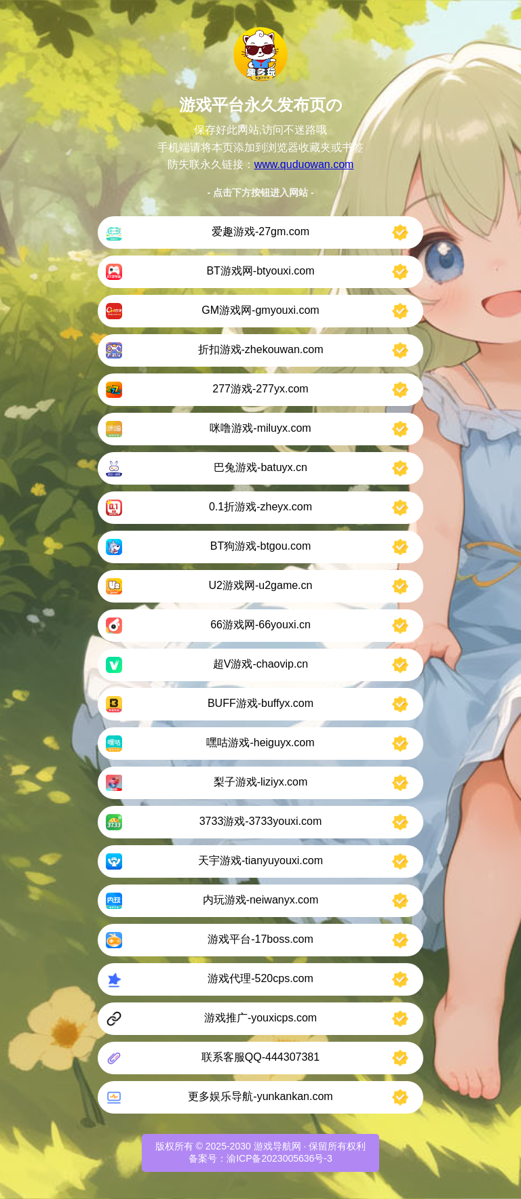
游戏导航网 (277, 1146)
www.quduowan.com (304, 164)
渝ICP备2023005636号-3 (279, 1158)
